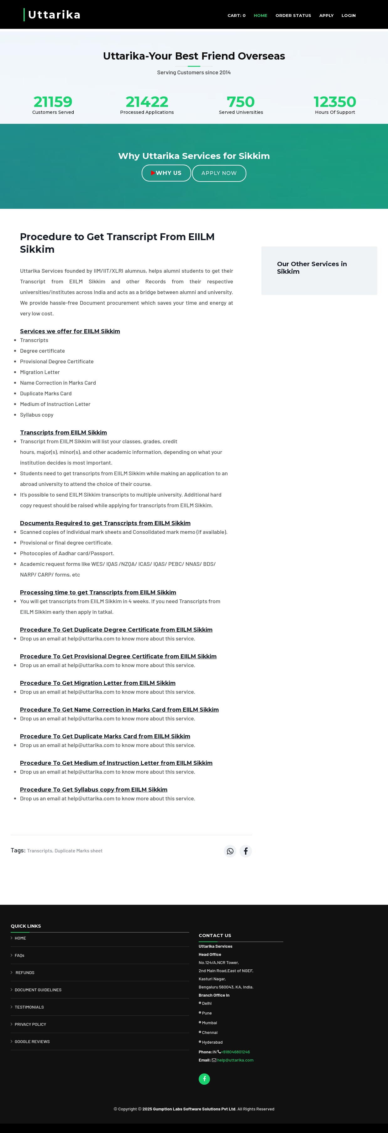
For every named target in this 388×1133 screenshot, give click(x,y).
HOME (260, 15)
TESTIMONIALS (29, 1006)
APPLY (326, 15)
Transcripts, (40, 850)
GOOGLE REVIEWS (32, 1041)
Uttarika (54, 14)
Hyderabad (212, 1042)
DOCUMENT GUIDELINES (38, 989)
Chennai (210, 1032)
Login (349, 15)
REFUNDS (25, 972)
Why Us (166, 173)
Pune (207, 1012)
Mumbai (209, 1022)
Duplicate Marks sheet (78, 850)
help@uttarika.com (235, 1059)
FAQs (19, 955)
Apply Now (219, 173)
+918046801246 (235, 1051)
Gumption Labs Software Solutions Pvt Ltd (194, 1108)
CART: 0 (237, 15)
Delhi (207, 1003)
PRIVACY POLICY (30, 1024)
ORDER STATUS (293, 15)
